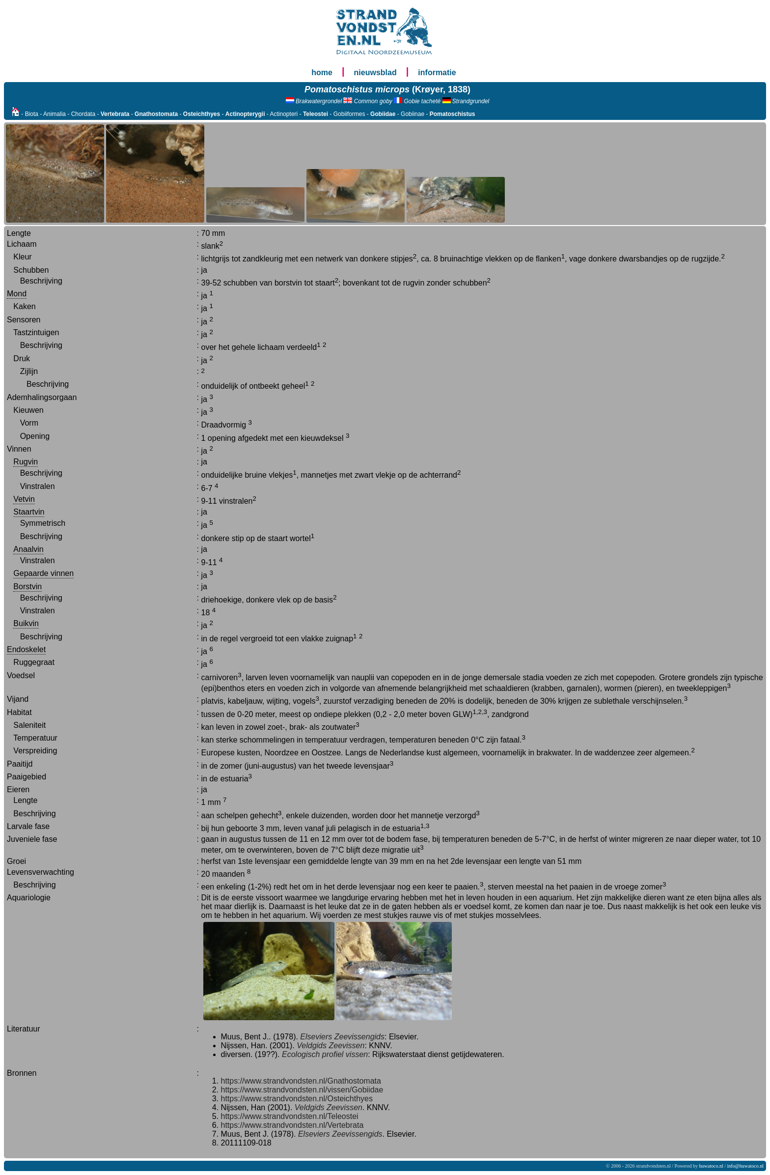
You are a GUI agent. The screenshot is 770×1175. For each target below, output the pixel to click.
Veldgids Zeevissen (330, 1045)
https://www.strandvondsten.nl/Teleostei (289, 1116)
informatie (437, 72)
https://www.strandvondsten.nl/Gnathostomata (301, 1081)
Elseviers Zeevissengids (342, 1036)
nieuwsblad (375, 72)
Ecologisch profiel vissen (325, 1054)
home (321, 72)
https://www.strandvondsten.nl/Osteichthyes (297, 1098)
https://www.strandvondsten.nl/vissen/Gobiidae (302, 1090)
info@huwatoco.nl (745, 1166)
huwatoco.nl (711, 1166)
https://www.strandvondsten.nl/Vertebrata (292, 1125)
